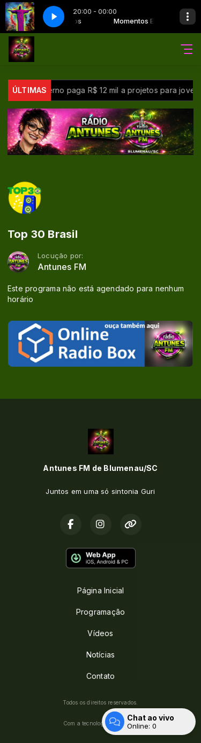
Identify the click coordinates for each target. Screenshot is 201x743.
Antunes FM (62, 267)
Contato (100, 675)
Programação (100, 611)
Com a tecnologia (100, 723)
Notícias (100, 654)
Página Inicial (100, 590)
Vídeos (100, 633)
